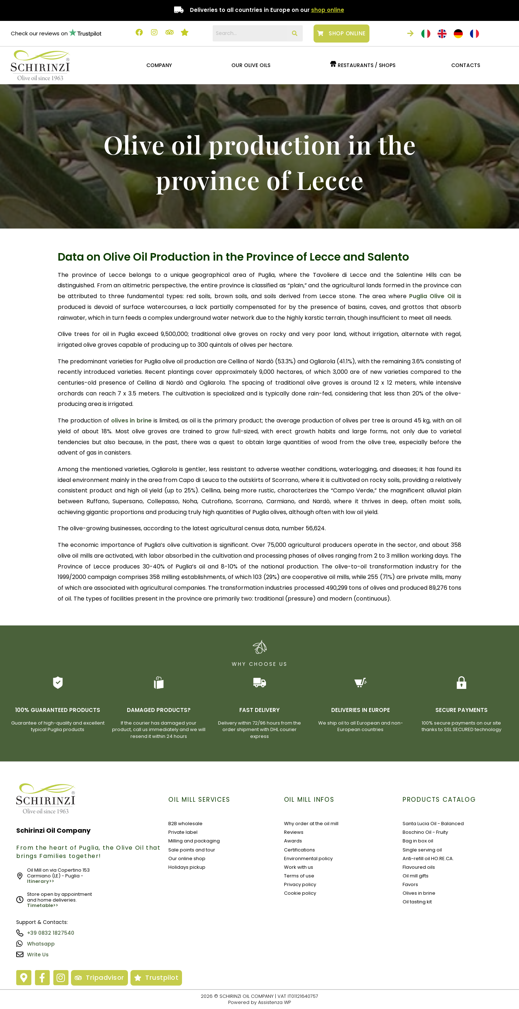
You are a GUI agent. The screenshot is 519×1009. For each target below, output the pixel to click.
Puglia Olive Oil (432, 296)
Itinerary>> (40, 881)
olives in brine (131, 420)
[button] (160, 65)
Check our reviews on (39, 33)
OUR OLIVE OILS (250, 65)
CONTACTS (465, 65)
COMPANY (159, 65)
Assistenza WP (274, 1002)
